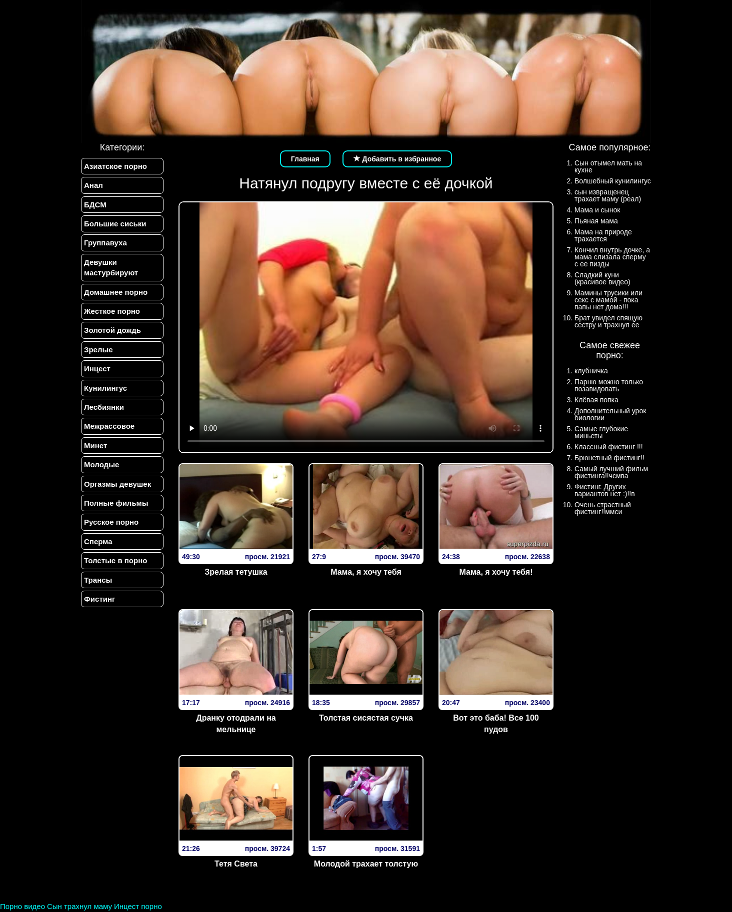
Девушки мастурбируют (111, 267)
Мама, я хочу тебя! (495, 572)
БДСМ (95, 204)
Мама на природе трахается (603, 235)
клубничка (591, 370)
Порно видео (22, 906)
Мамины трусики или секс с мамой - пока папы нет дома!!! (608, 299)
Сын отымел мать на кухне (608, 166)
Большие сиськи (115, 223)
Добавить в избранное (398, 159)
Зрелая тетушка (235, 572)
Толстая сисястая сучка (366, 718)
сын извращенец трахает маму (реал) (607, 195)
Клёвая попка (596, 399)
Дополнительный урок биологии (610, 414)
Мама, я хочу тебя (366, 572)
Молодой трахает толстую (366, 864)
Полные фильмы (116, 503)
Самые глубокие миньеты (601, 432)
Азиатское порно (115, 166)
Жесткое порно (112, 311)
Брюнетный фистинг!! (609, 457)
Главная (305, 159)
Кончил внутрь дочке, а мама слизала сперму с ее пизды (612, 256)
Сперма (98, 541)
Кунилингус (105, 388)
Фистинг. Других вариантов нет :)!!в (604, 490)
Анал (93, 185)
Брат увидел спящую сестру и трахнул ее (608, 321)
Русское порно (111, 522)
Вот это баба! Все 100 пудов (496, 724)
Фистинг (99, 599)
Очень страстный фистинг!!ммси (602, 508)
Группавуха (105, 243)
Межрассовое (109, 426)
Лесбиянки (104, 407)
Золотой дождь (112, 330)
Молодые (101, 465)
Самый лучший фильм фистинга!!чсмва (611, 472)
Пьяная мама (596, 220)
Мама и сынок (597, 209)
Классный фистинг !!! (608, 446)
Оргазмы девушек (117, 484)
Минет (95, 445)
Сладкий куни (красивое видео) (602, 278)
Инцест (97, 369)
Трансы (98, 580)
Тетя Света (236, 864)
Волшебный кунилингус (612, 180)
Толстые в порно (115, 561)
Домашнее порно (116, 292)
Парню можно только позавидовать (608, 385)
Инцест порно (138, 906)
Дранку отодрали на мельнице (236, 724)
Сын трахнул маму (79, 906)
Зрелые (98, 349)
